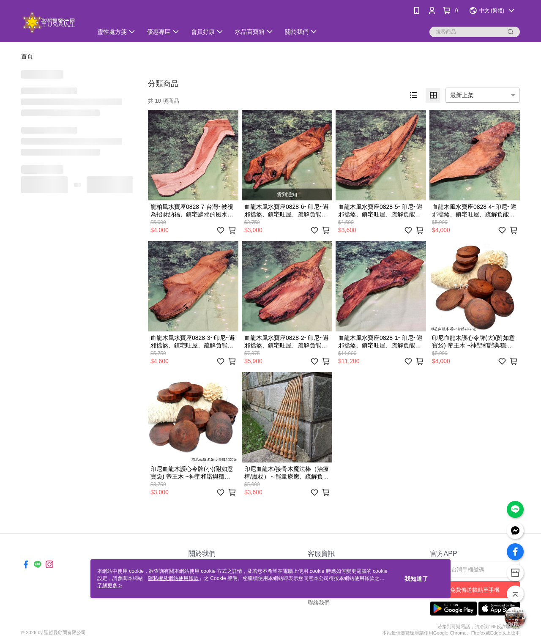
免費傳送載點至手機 (475, 590)
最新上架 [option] (462, 95)
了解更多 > (109, 585)
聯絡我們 (319, 602)
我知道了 (416, 578)
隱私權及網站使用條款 (173, 578)
